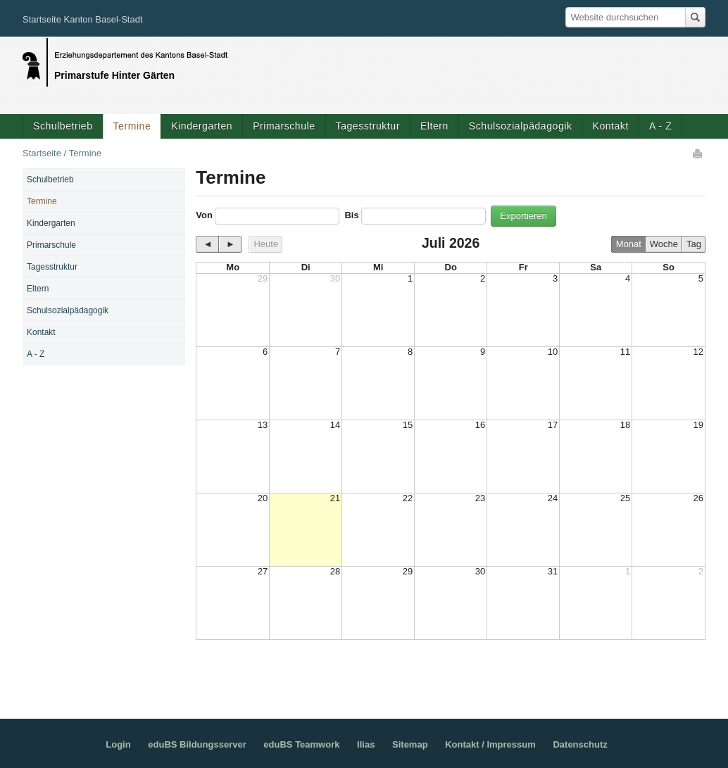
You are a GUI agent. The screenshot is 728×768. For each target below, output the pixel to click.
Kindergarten (201, 126)
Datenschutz (580, 744)
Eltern (434, 126)
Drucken (698, 153)
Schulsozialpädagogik (520, 126)
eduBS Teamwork (301, 744)
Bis (351, 215)
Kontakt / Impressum (490, 744)
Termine (132, 126)
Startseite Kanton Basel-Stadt (83, 19)
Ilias (366, 744)
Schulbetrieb (63, 126)
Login (118, 744)
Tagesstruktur (368, 126)
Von (204, 215)
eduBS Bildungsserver (197, 744)
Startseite (42, 153)
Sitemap (410, 744)
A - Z (660, 126)
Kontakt (610, 126)
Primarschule (284, 126)
